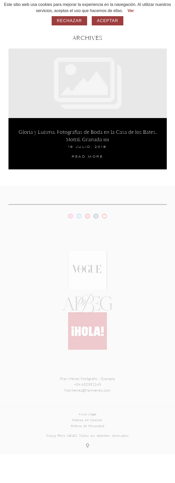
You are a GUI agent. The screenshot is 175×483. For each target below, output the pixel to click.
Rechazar (69, 20)
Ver (130, 10)
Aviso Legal (87, 419)
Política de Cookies (87, 425)
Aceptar (107, 20)
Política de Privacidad (87, 431)
